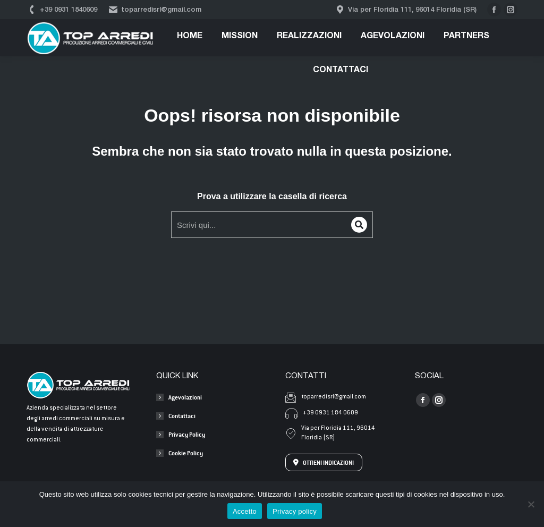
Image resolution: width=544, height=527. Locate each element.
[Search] (359, 225)
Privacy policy (295, 511)
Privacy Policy (186, 434)
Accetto (245, 511)
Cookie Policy (185, 453)
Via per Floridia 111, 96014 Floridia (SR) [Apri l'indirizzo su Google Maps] (330, 433)
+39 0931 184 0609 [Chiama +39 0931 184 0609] (321, 413)
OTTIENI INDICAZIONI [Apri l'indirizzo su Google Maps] (323, 462)
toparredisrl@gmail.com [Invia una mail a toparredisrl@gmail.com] (325, 397)
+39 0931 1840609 (62, 10)
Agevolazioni (185, 397)
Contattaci (182, 416)
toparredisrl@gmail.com (154, 10)
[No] (530, 504)
